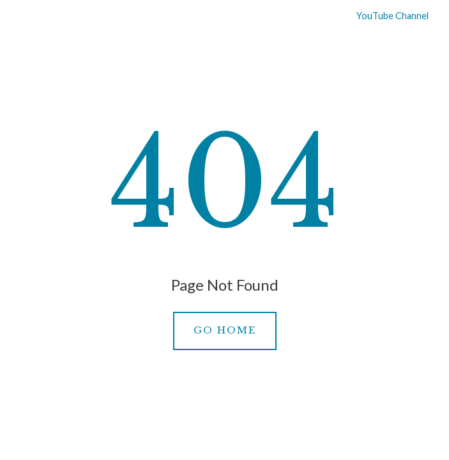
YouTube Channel (384, 15)
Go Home (225, 330)
